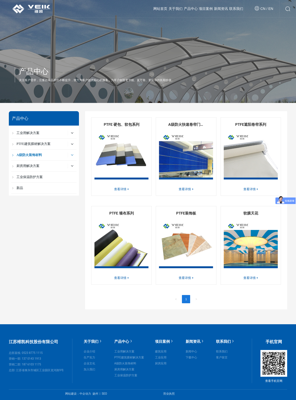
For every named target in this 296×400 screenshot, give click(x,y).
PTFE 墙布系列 (121, 213)
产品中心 (34, 71)
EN (270, 9)
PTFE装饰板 (186, 213)
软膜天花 (250, 213)
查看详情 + (121, 189)
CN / (263, 9)
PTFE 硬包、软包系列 (121, 124)
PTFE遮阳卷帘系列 (250, 124)
